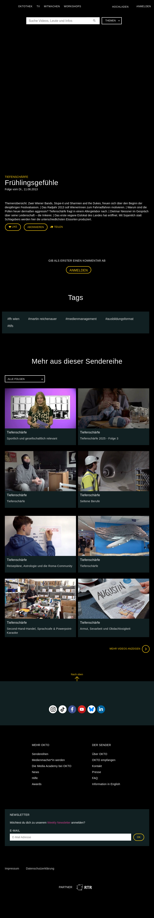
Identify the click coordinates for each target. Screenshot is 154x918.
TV (39, 6)
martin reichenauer (43, 318)
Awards (37, 783)
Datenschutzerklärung (40, 867)
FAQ (95, 777)
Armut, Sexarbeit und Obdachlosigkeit (104, 628)
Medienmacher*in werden (48, 759)
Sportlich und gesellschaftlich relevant (31, 438)
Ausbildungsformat (120, 318)
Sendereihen (40, 753)
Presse (96, 771)
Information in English (106, 783)
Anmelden (79, 270)
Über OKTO (99, 753)
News (35, 771)
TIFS (11, 325)
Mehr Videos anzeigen (129, 648)
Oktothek (26, 6)
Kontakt (97, 765)
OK (139, 836)
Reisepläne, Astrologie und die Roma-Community (38, 565)
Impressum (12, 867)
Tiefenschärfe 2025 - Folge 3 (98, 438)
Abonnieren (35, 227)
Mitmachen (53, 6)
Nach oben (77, 676)
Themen (112, 20)
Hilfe (35, 777)
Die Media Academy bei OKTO (51, 765)
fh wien (14, 318)
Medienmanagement (82, 318)
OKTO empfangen (104, 759)
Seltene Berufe (89, 500)
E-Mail (15, 830)
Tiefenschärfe (16, 176)
